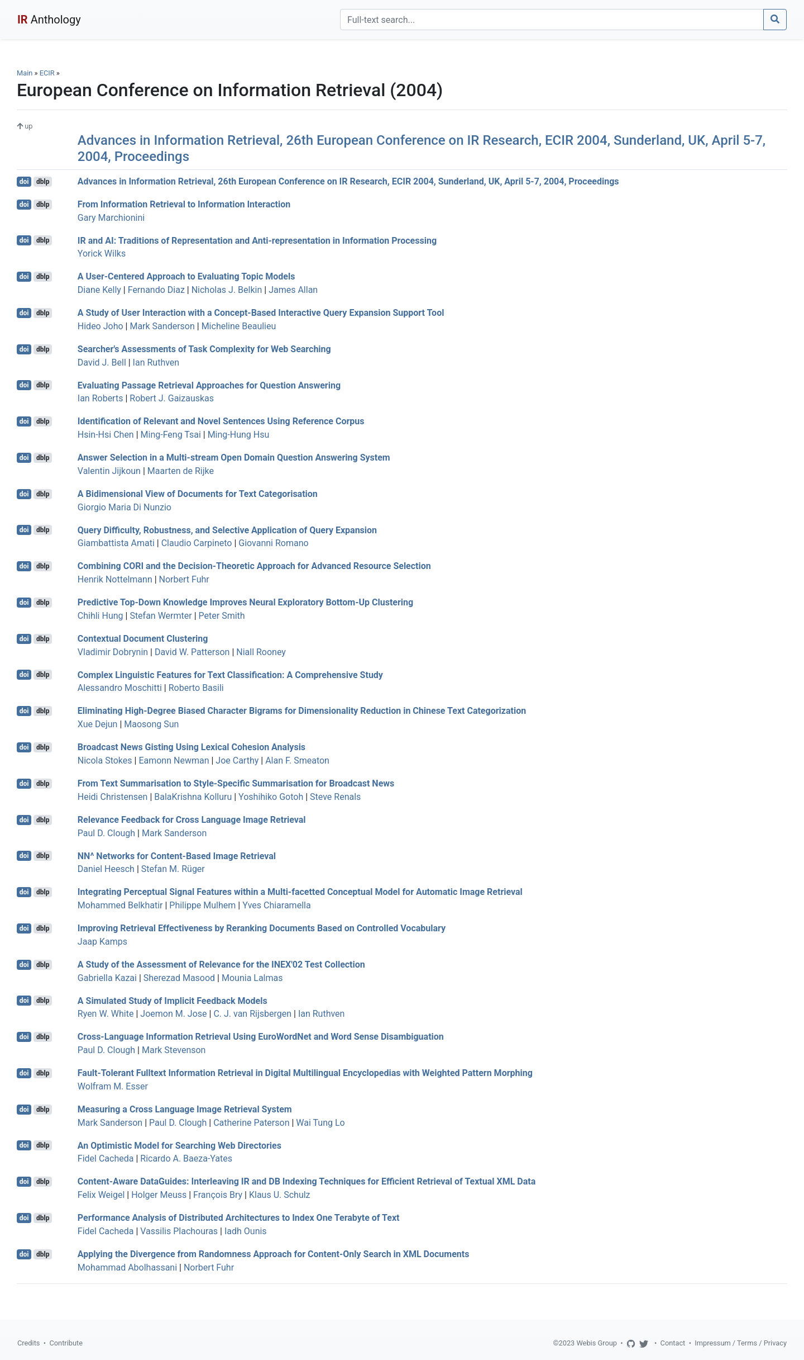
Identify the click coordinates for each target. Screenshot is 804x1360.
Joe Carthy (237, 760)
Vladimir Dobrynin (113, 652)
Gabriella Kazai (107, 978)
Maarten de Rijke (180, 471)
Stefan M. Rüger (173, 869)
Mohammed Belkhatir (120, 905)
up (24, 126)
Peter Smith (222, 615)
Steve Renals (335, 797)
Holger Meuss (158, 1195)
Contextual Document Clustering (143, 638)
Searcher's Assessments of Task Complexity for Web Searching (204, 349)
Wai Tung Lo (320, 1122)
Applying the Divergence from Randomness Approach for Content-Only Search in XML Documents (274, 1254)
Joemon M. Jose (173, 1013)
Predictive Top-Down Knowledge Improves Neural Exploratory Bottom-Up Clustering (245, 602)
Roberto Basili (196, 688)
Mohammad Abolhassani (127, 1267)
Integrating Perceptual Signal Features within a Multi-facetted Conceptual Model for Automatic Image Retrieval (300, 892)
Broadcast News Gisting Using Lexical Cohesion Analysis (191, 747)
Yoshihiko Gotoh (270, 797)
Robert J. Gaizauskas (172, 398)
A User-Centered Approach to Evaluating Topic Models (186, 276)
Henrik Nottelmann (115, 579)
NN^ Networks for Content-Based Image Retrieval (177, 855)
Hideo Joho (100, 326)
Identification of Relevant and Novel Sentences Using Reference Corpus (221, 421)
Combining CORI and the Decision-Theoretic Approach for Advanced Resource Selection (254, 566)
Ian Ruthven (156, 362)
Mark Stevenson (173, 1050)
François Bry (217, 1195)
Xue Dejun (98, 724)
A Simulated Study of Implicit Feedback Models (172, 1000)
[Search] (552, 19)
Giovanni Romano (273, 543)
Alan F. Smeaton (297, 760)
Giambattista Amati (116, 543)
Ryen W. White (106, 1013)
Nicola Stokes (105, 760)
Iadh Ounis (245, 1231)
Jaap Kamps (102, 941)
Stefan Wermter (161, 615)
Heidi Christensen (113, 797)
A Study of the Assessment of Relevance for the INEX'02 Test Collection (221, 964)
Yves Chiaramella (276, 905)
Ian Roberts (100, 398)
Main (24, 73)
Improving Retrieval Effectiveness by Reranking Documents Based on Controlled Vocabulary (262, 928)
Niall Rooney (261, 652)
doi (24, 182)
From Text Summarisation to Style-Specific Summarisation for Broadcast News (236, 783)
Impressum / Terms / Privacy (741, 1343)
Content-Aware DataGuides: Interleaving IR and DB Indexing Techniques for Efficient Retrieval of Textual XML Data (306, 1181)
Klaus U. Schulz (279, 1195)
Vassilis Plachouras (179, 1231)
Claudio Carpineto (196, 543)
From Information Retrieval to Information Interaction (184, 204)
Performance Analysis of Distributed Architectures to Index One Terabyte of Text (239, 1217)
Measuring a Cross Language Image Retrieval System (185, 1109)
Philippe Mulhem (202, 905)
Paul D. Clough (106, 833)
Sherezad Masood (179, 978)
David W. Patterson (192, 652)
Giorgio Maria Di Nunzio (124, 507)
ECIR (47, 73)
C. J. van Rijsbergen (252, 1013)
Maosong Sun (151, 724)
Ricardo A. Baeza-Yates (186, 1158)
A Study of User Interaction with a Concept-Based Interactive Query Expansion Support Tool (261, 312)
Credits (28, 1343)
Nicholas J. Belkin (227, 290)
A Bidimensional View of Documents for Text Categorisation (198, 494)
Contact (673, 1343)
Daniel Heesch (106, 869)
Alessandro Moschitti (120, 688)
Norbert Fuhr (184, 579)
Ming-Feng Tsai (171, 434)
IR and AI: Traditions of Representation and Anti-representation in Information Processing (257, 240)
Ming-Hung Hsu (239, 434)
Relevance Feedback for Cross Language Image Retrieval (192, 819)
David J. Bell (102, 362)
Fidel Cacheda (106, 1158)
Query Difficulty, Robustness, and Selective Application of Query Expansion (227, 529)
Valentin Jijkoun (109, 471)
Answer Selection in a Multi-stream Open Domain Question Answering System (234, 457)
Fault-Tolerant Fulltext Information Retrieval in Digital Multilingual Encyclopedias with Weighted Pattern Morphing (305, 1073)
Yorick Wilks (102, 253)
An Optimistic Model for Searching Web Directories (179, 1145)
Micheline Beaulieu (239, 326)
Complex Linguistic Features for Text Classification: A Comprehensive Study (230, 674)
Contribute (66, 1343)
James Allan (293, 290)
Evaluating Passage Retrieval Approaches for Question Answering (209, 385)
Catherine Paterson (251, 1122)
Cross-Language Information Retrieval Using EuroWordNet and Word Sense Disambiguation (261, 1036)
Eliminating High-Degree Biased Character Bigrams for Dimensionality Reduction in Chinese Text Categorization (302, 710)
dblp (42, 182)
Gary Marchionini (111, 217)
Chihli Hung (100, 615)
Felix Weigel (101, 1195)
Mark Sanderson (162, 326)
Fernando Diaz (156, 290)
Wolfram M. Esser (113, 1086)
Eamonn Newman (173, 760)
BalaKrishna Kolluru (193, 797)
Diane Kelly (99, 290)
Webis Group (596, 1343)
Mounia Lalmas (252, 978)
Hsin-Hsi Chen (106, 434)
